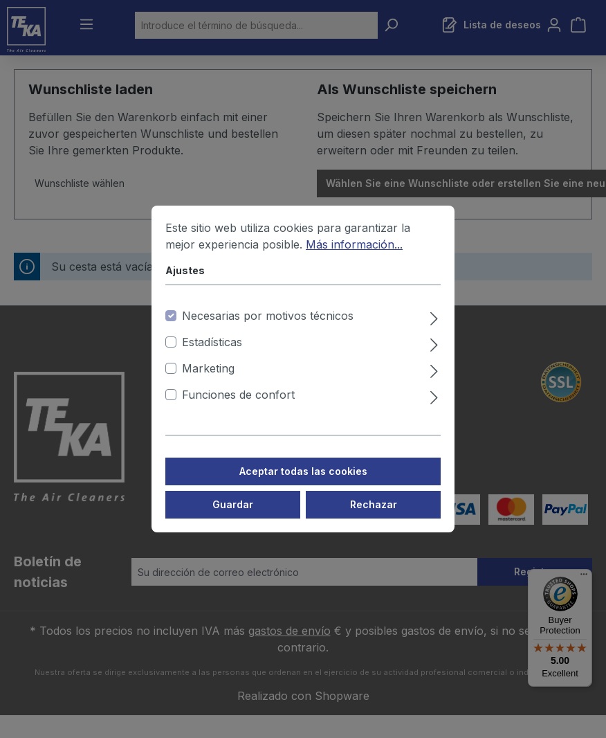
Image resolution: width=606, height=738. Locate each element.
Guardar (232, 517)
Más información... (354, 257)
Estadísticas (212, 355)
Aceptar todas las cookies (303, 484)
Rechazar (373, 517)
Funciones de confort (238, 408)
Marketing (208, 381)
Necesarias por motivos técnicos (268, 329)
